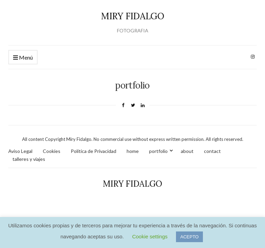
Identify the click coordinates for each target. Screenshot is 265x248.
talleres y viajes (28, 159)
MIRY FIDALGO (132, 16)
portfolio (158, 151)
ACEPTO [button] (189, 236)
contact (212, 151)
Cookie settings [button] (150, 236)
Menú (23, 57)
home (133, 151)
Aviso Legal (20, 151)
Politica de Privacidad (93, 151)
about (187, 151)
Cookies (51, 151)
